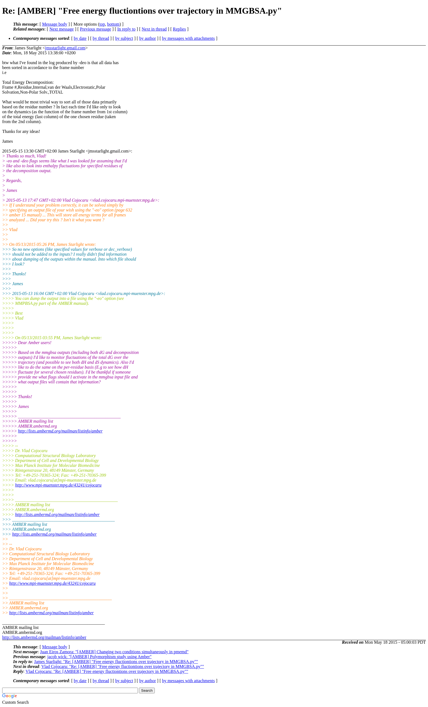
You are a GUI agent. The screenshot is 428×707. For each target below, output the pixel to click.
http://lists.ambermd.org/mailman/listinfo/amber (60, 431)
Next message (61, 29)
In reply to (126, 29)
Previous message (95, 29)
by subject (124, 38)
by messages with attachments (188, 38)
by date (80, 38)
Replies (179, 29)
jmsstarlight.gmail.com (65, 48)
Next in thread (154, 29)
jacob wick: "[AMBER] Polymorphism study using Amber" (99, 656)
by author (147, 38)
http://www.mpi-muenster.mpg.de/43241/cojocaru (58, 485)
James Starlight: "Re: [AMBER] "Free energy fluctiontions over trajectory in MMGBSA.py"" (116, 661)
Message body (54, 24)
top (102, 24)
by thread (101, 38)
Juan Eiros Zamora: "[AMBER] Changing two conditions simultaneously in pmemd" (114, 651)
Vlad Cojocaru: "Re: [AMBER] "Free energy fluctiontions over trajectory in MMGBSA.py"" (122, 666)
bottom (113, 24)
